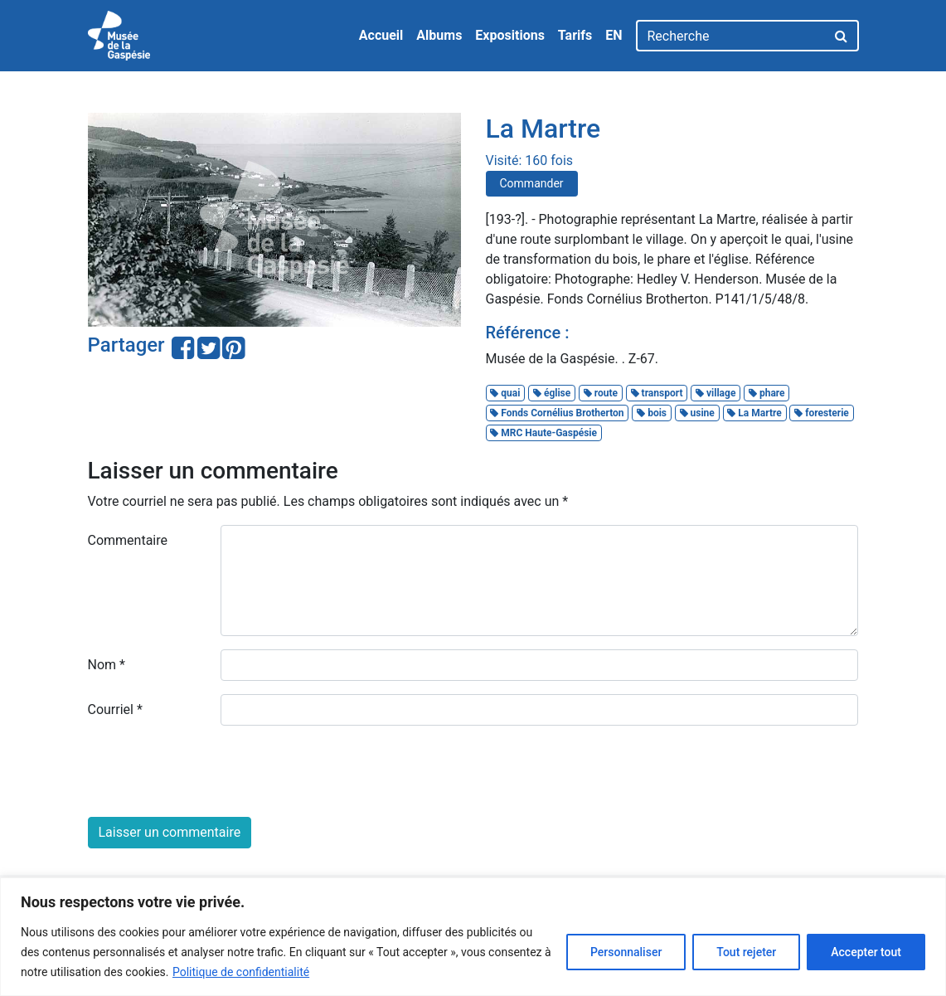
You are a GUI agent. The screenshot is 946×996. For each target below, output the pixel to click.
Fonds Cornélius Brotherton (556, 413)
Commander (532, 183)
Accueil (381, 35)
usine (697, 413)
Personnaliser (626, 952)
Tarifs (575, 35)
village (715, 393)
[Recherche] (731, 35)
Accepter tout (866, 952)
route (601, 393)
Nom (106, 665)
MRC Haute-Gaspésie (543, 433)
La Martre (754, 413)
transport (657, 393)
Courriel (115, 709)
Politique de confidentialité (240, 972)
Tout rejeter (746, 952)
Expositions (510, 35)
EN (613, 35)
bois (652, 413)
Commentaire (128, 540)
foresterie (821, 413)
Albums (439, 35)
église (551, 393)
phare (767, 393)
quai (505, 393)
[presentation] (214, 771)
